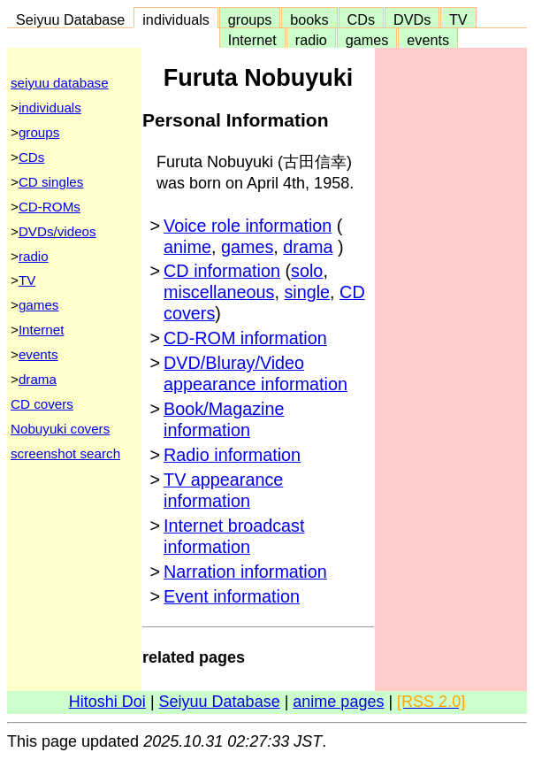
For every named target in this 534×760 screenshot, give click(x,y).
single (307, 292)
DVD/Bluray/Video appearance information (255, 373)
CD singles (51, 181)
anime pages (338, 701)
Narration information (245, 571)
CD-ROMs (49, 206)
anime (187, 247)
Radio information (232, 454)
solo (307, 270)
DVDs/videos (57, 231)
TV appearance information (223, 490)
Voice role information (248, 225)
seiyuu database (60, 82)
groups (250, 19)
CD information (222, 270)
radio (311, 40)
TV (458, 19)
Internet (252, 40)
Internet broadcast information (234, 536)
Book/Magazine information (224, 419)
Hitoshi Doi (107, 701)
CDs (361, 19)
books (309, 19)
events (428, 40)
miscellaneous (219, 292)
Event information (232, 596)
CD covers (42, 403)
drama (38, 379)
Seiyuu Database (70, 19)
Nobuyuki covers (60, 428)
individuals (175, 19)
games (367, 40)
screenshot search (65, 453)
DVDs (412, 19)
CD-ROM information (245, 338)
